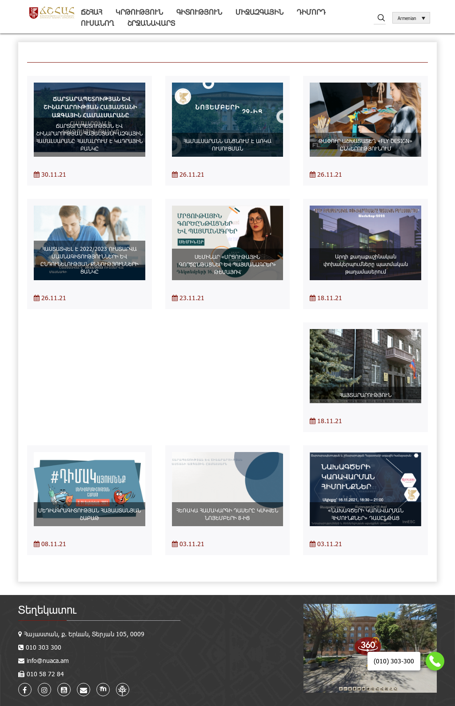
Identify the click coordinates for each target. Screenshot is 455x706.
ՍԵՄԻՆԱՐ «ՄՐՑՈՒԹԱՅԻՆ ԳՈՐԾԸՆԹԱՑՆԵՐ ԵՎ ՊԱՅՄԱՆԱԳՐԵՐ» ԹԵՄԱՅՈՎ (227, 264)
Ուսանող (97, 23)
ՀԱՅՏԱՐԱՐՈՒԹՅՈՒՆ (365, 395)
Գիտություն (199, 12)
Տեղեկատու (47, 609)
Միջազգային (259, 12)
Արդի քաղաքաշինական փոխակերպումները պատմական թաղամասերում (365, 263)
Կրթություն (139, 12)
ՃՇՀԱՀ (91, 12)
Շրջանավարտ (151, 23)
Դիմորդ (311, 12)
